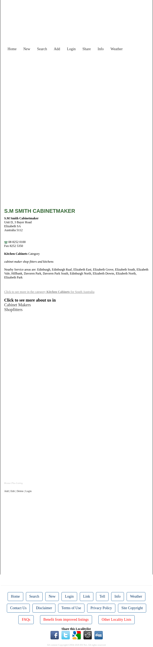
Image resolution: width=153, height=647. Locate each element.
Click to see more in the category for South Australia (49, 292)
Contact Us (18, 608)
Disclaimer (44, 608)
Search (42, 49)
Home (12, 49)
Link (86, 596)
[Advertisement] (80, 90)
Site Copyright (132, 608)
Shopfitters (13, 309)
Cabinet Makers (17, 305)
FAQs (26, 620)
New (26, 49)
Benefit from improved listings (66, 620)
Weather (117, 49)
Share (86, 49)
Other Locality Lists (116, 620)
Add (57, 49)
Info (101, 49)
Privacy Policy (101, 608)
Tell (102, 596)
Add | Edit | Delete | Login (18, 491)
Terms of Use (71, 608)
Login (71, 49)
